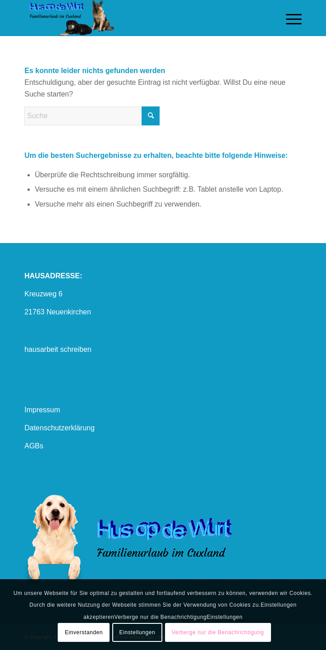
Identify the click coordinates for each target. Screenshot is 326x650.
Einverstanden (84, 632)
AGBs (33, 446)
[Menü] (289, 18)
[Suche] (92, 115)
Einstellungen (137, 632)
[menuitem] (289, 18)
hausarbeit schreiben (58, 349)
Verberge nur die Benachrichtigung (218, 632)
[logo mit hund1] (135, 18)
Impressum (42, 410)
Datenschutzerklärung (59, 428)
